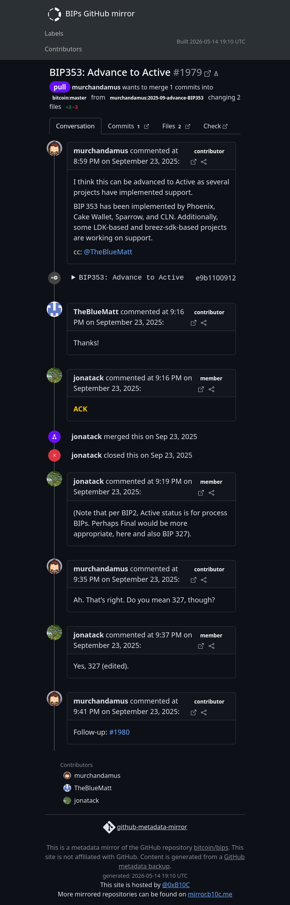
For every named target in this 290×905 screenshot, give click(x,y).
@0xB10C (176, 884)
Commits (128, 126)
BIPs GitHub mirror (90, 14)
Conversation (75, 126)
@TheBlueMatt (108, 251)
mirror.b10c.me (210, 894)
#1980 (119, 732)
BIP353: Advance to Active (131, 278)
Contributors (63, 49)
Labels (54, 33)
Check (215, 126)
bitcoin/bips (211, 847)
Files (176, 126)
